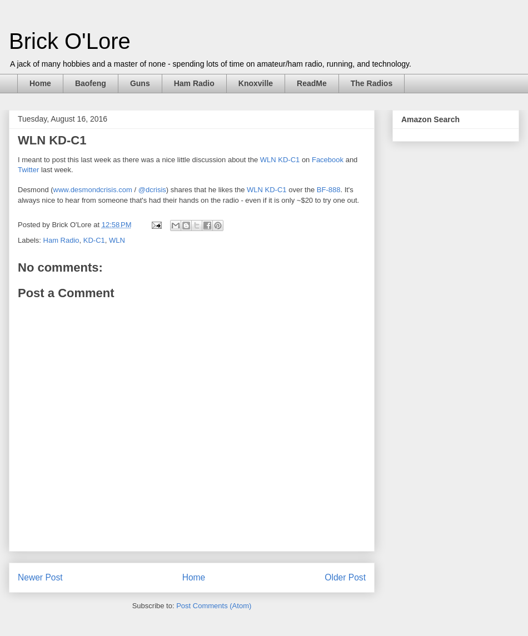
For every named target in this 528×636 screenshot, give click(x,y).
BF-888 (329, 190)
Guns (140, 83)
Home (40, 83)
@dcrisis (152, 190)
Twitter (28, 170)
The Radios (371, 83)
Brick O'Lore (70, 41)
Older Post (345, 577)
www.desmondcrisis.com (92, 190)
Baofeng (90, 83)
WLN (117, 240)
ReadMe (312, 83)
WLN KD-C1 (280, 160)
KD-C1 (94, 240)
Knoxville (255, 83)
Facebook (327, 160)
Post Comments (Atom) (213, 606)
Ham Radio (194, 83)
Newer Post (40, 577)
